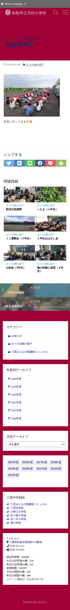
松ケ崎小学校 (18, 515)
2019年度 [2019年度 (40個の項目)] (13, 468)
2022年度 (16, 402)
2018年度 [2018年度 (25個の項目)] (55, 462)
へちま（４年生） (47, 209)
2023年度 (16, 394)
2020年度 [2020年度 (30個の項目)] (27, 468)
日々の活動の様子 (29, 38)
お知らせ (16, 335)
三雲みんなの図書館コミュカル (29, 351)
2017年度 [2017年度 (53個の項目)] (41, 462)
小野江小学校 (18, 511)
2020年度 (16, 418)
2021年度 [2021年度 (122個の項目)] (41, 468)
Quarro (42, 602)
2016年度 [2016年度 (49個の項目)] (27, 462)
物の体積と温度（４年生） (50, 269)
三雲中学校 (17, 508)
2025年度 (16, 378)
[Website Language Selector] (15, 3)
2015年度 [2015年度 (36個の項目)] (13, 462)
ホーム (10, 38)
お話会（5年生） (16, 267)
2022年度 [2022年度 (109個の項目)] (55, 468)
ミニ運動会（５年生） (19, 238)
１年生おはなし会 (47, 238)
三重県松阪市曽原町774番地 (25, 542)
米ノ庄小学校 (18, 519)
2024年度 (16, 386)
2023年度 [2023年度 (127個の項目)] (13, 475)
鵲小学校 (15, 522)
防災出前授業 (14, 209)
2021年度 (16, 410)
